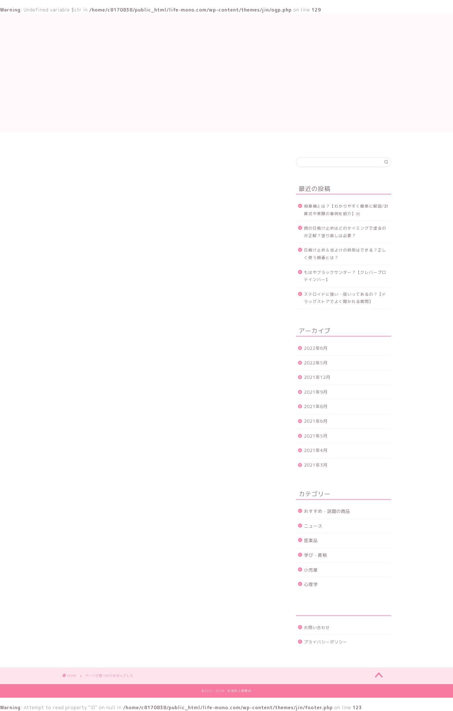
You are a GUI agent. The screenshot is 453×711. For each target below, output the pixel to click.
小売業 (311, 570)
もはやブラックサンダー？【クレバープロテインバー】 (345, 275)
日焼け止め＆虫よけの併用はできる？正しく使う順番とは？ (345, 253)
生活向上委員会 (226, 32)
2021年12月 (317, 377)
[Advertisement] (226, 91)
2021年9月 (316, 392)
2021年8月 (316, 406)
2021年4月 (316, 450)
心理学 (311, 584)
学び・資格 (189, 142)
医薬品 (311, 540)
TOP (159, 142)
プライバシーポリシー (325, 642)
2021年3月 (316, 465)
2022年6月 (316, 348)
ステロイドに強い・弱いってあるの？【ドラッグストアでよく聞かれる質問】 (345, 297)
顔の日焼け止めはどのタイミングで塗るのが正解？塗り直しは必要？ (345, 231)
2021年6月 (316, 421)
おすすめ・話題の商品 (236, 142)
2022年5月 (316, 363)
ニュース (95, 422)
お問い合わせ (285, 142)
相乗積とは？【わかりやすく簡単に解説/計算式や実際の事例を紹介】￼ (346, 209)
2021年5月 (316, 436)
